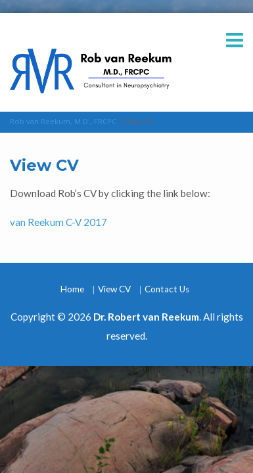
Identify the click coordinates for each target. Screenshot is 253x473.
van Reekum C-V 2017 (58, 222)
